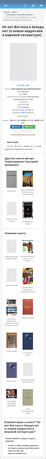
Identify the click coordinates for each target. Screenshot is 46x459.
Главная (6, 12)
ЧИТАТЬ (29, 127)
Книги (14, 12)
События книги (22, 116)
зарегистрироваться (17, 453)
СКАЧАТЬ (16, 127)
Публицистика (23, 85)
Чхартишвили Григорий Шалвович (19, 14)
